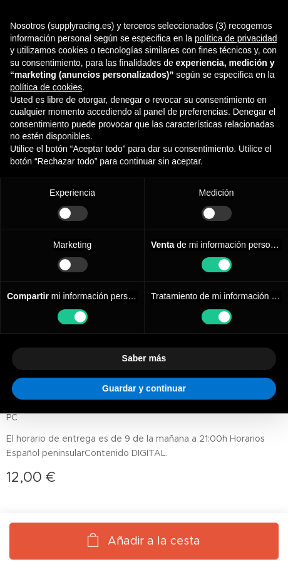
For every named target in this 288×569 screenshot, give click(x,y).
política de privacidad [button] (236, 38)
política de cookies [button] (46, 87)
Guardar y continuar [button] (144, 388)
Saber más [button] (144, 358)
